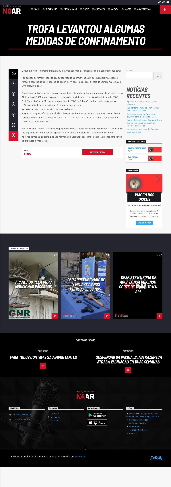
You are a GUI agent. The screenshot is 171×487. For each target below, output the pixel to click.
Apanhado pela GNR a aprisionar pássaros (34, 304)
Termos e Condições (138, 450)
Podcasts (100, 9)
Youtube (54, 440)
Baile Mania (133, 177)
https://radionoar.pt (22, 434)
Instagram (55, 437)
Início (36, 9)
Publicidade (134, 447)
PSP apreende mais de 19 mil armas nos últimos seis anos (86, 304)
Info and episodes (144, 243)
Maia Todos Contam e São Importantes (43, 377)
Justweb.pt (80, 476)
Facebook (55, 434)
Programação (70, 9)
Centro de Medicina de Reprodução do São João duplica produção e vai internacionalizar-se (144, 143)
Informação (51, 9)
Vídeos (128, 9)
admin (27, 174)
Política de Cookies (137, 443)
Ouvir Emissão (144, 9)
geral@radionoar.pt (22, 439)
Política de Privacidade (139, 440)
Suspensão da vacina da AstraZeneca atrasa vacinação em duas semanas (129, 380)
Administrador (16, 334)
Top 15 (86, 9)
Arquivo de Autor (97, 172)
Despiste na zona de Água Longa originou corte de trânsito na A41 (138, 304)
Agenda (114, 9)
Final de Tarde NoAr (137, 168)
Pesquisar (130, 90)
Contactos (133, 453)
